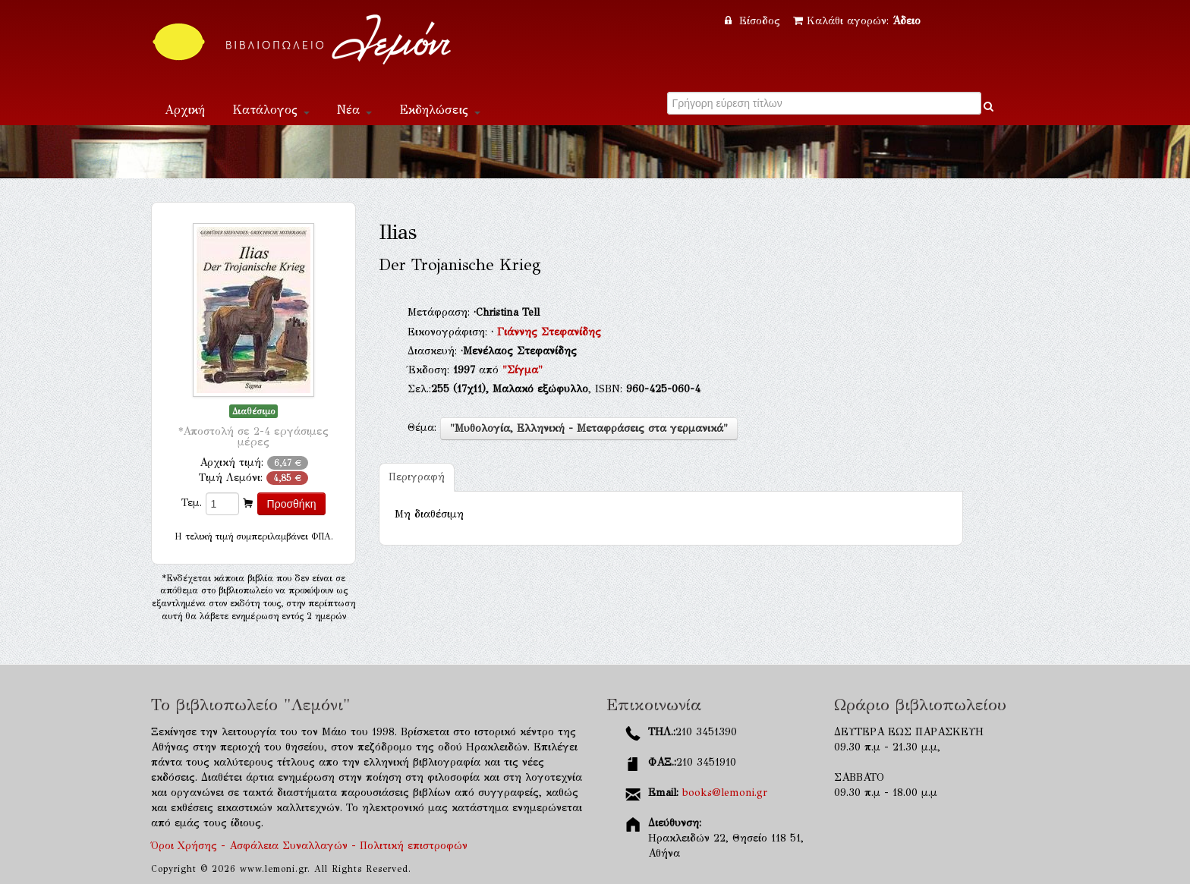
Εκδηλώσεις (439, 109)
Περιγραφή (417, 476)
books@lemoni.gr (724, 792)
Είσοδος (754, 20)
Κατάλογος (271, 109)
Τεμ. (191, 502)
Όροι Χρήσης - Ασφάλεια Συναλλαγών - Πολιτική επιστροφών (309, 845)
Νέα (354, 109)
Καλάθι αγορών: (857, 20)
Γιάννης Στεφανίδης (549, 332)
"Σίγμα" (522, 369)
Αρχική (185, 109)
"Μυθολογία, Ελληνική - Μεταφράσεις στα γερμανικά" (589, 428)
